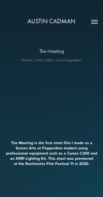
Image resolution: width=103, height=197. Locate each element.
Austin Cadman (51, 21)
